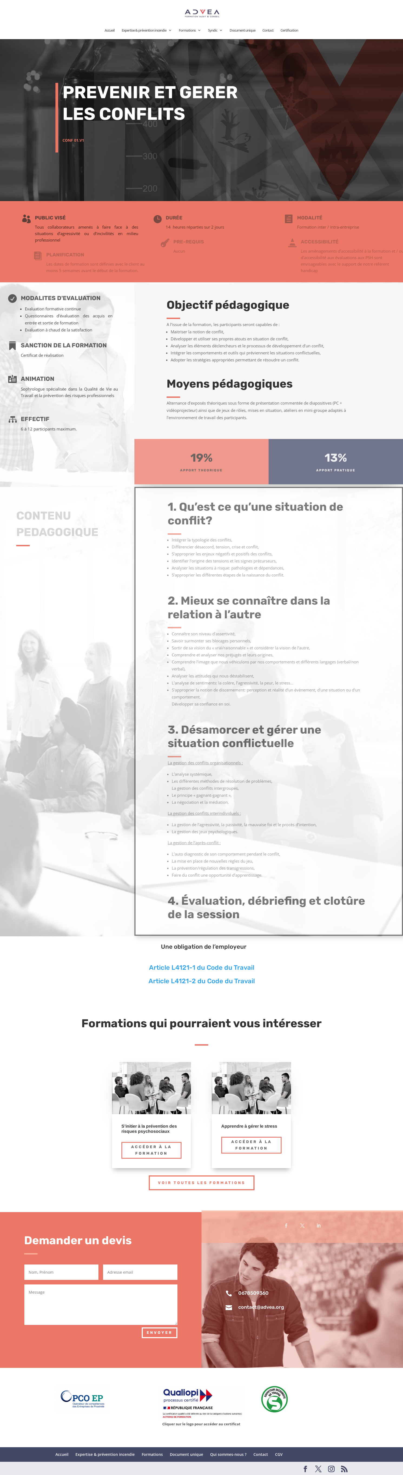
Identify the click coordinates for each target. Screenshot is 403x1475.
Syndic (212, 30)
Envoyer (160, 1332)
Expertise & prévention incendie (144, 30)
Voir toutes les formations (201, 1183)
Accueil (110, 30)
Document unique (242, 30)
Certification (289, 30)
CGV (279, 1454)
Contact (267, 30)
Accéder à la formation (151, 1150)
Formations (187, 30)
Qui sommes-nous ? (228, 1454)
